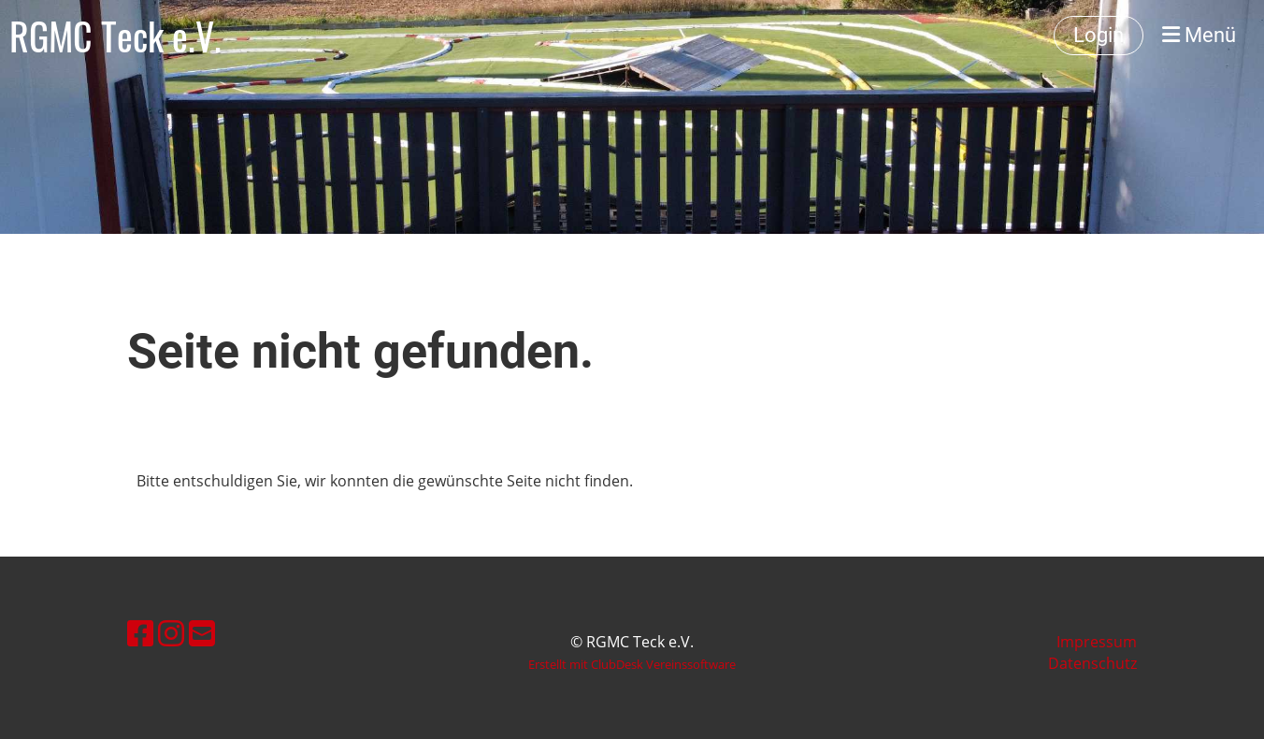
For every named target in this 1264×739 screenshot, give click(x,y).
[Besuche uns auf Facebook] (140, 633)
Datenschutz (1092, 663)
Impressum (1096, 641)
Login (1098, 35)
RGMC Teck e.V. (115, 35)
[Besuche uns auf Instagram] (171, 633)
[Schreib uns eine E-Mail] (202, 633)
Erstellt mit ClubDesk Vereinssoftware (632, 664)
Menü (1199, 35)
